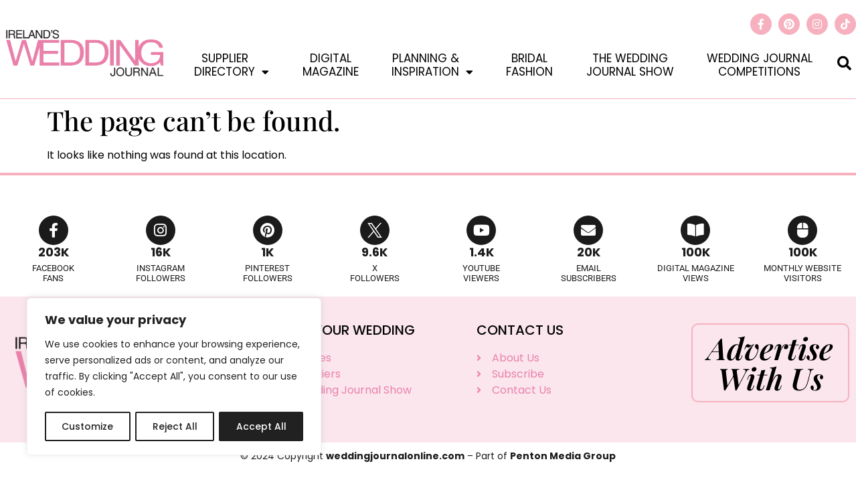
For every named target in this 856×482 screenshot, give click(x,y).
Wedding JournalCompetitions (759, 65)
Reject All (174, 426)
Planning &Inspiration (432, 65)
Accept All (261, 426)
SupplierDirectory (231, 65)
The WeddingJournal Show (630, 65)
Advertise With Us (770, 362)
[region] (174, 377)
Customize (87, 426)
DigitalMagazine (331, 65)
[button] (844, 62)
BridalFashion (529, 65)
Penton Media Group (563, 456)
